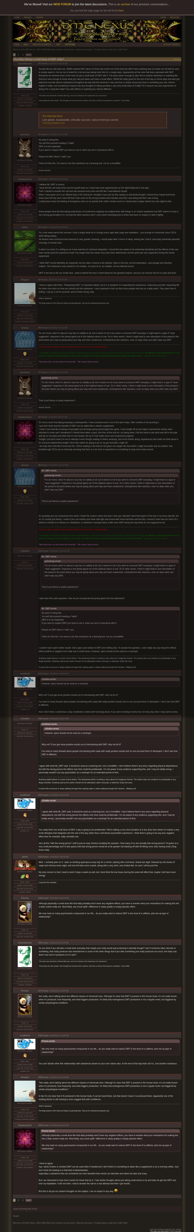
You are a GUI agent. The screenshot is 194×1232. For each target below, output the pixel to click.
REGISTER (174, 17)
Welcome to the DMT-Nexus (24, 50)
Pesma (25, 898)
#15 (40, 898)
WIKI (26, 44)
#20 (40, 1125)
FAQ (17, 44)
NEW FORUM (62, 4)
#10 (40, 551)
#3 (39, 179)
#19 (40, 1077)
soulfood (25, 673)
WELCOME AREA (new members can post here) (56, 50)
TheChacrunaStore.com (53, 123)
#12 (40, 718)
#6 (39, 327)
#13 (40, 795)
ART (58, 44)
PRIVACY (28, 17)
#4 (39, 227)
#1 (39, 63)
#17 (40, 991)
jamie (25, 856)
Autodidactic (25, 63)
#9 (39, 465)
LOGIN (163, 17)
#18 (40, 1035)
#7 (39, 372)
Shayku (25, 279)
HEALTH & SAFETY (42, 44)
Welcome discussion (85, 50)
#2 (39, 134)
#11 (40, 673)
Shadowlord (25, 179)
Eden (25, 227)
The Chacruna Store (52, 116)
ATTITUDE (70, 44)
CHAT (17, 17)
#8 (39, 417)
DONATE (39, 17)
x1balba (25, 551)
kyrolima (25, 134)
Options (177, 59)
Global (24, 327)
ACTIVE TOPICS (171, 44)
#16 (40, 942)
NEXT (28, 55)
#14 (40, 857)
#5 (39, 279)
